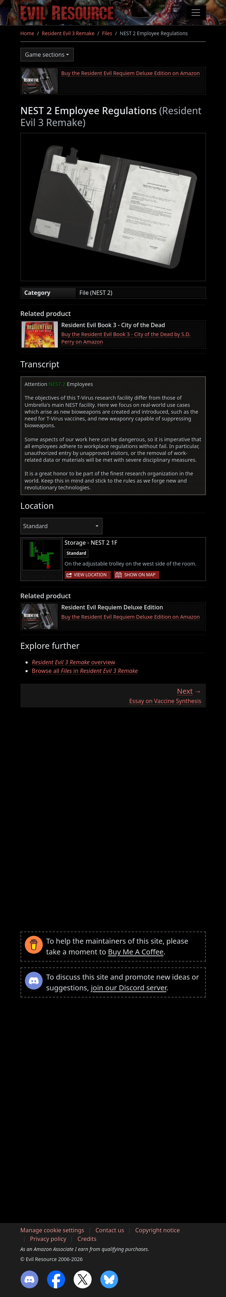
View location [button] (90, 575)
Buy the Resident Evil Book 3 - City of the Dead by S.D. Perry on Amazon (126, 338)
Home (27, 33)
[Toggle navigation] (196, 12)
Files (107, 33)
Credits (87, 1239)
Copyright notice (157, 1230)
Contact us (110, 1230)
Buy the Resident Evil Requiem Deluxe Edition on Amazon (130, 73)
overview (73, 662)
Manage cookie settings (52, 1230)
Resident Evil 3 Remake (68, 33)
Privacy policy (48, 1239)
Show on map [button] (139, 575)
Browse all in (85, 671)
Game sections (45, 55)
